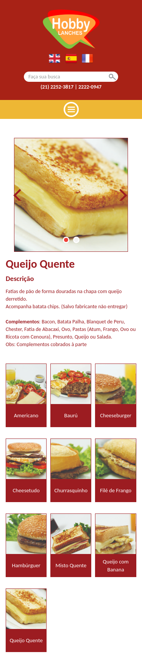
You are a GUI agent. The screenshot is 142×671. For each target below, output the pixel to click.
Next (123, 195)
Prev (19, 195)
